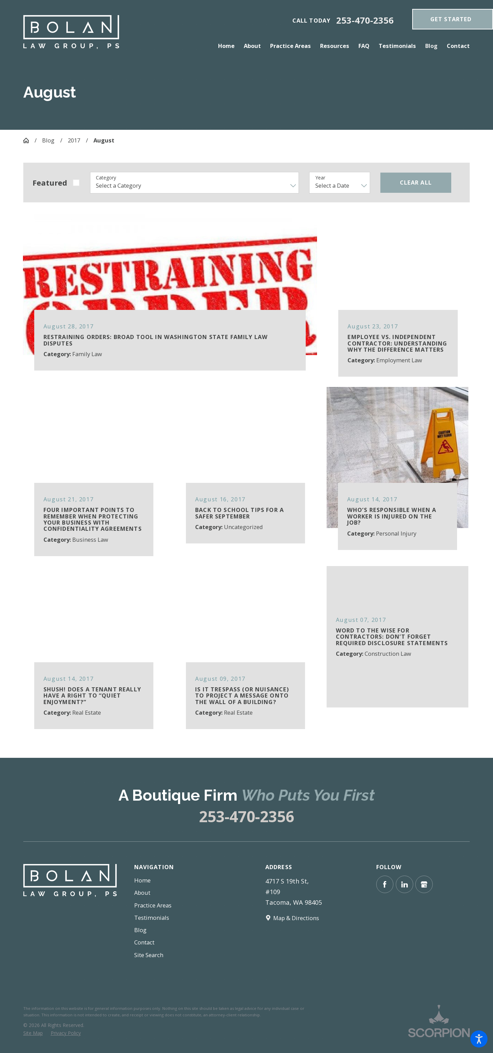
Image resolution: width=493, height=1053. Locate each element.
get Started (451, 19)
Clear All (416, 182)
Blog (48, 140)
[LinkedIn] (404, 884)
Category (106, 178)
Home (142, 880)
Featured (50, 183)
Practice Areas (153, 905)
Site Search (148, 955)
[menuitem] (228, 46)
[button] (479, 1039)
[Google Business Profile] (424, 884)
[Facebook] (385, 884)
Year (320, 178)
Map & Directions (296, 918)
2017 (74, 140)
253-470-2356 (365, 20)
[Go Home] (29, 140)
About (142, 893)
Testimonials (151, 918)
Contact (144, 942)
